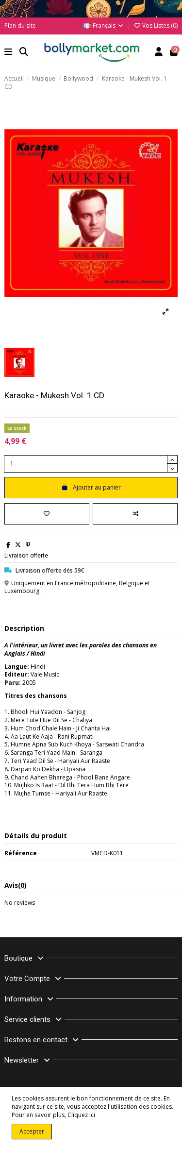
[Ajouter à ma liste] (46, 514)
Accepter (31, 1131)
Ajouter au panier (91, 487)
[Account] (158, 53)
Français (103, 25)
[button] (8, 53)
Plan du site (20, 25)
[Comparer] (135, 514)
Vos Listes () (155, 25)
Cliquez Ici (81, 1115)
